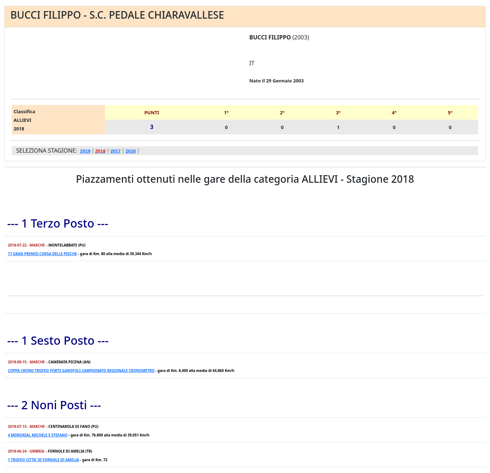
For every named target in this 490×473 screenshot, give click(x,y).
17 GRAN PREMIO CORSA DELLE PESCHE (42, 253)
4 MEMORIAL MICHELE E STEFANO (37, 435)
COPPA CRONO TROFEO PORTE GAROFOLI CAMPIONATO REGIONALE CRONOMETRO (81, 370)
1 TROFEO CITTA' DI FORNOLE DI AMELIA (43, 459)
